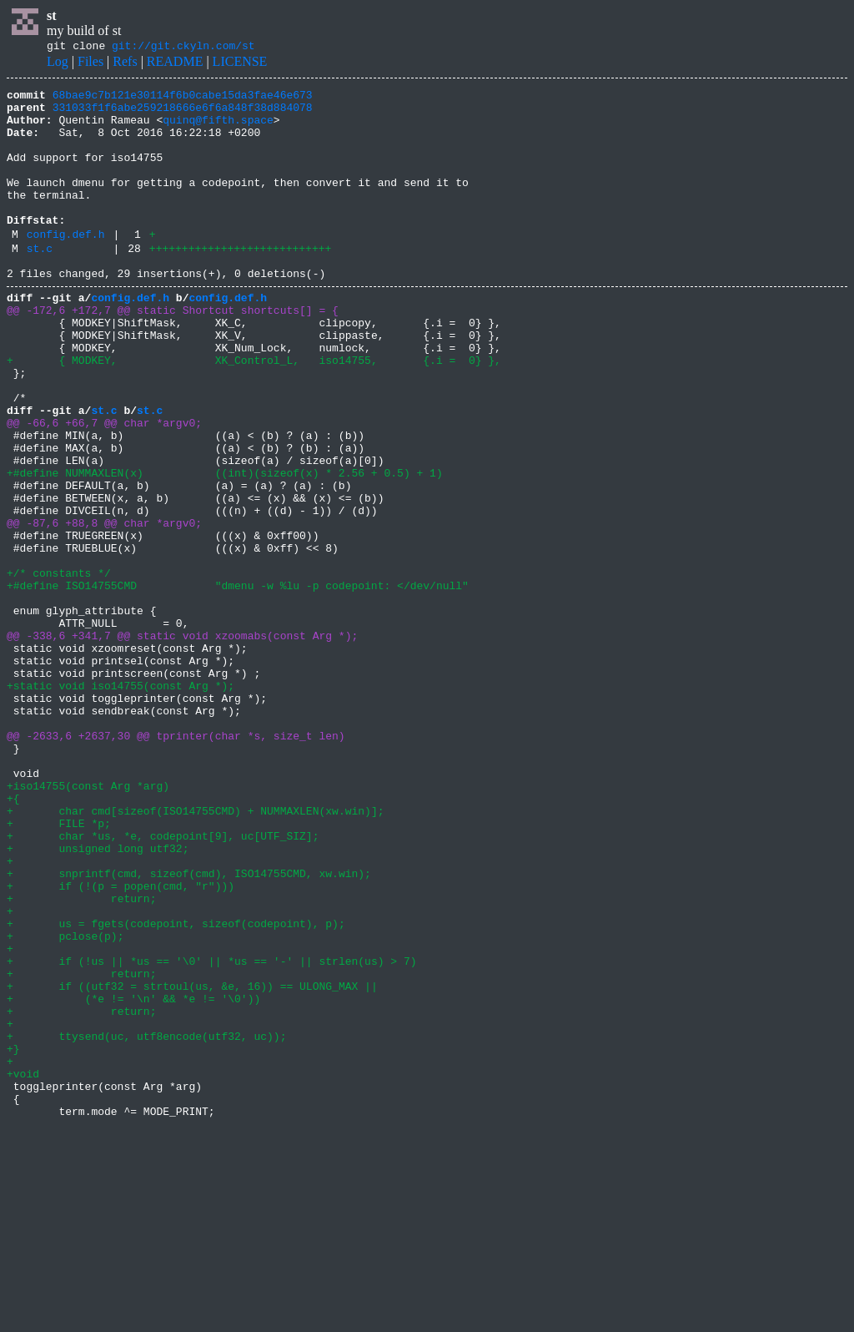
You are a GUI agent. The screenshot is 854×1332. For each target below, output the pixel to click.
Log (57, 64)
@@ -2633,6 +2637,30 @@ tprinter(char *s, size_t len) (176, 862)
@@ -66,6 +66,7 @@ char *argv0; (104, 487)
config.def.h (66, 266)
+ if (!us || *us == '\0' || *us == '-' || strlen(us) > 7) (211, 1133)
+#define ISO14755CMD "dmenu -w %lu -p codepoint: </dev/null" (238, 682)
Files (90, 64)
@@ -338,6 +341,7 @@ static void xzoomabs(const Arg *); (182, 742)
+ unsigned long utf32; (97, 998)
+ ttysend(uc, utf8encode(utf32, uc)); (146, 1223)
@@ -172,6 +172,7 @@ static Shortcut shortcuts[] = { (173, 352)
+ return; (81, 1058)
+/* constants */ (59, 667)
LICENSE (240, 64)
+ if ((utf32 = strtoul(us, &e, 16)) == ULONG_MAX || (192, 1163)
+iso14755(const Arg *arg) (88, 923)
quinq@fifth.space (218, 129)
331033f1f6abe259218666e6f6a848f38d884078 (183, 114)
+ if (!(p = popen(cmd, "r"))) (120, 1043)
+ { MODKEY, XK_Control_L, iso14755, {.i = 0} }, (254, 412)
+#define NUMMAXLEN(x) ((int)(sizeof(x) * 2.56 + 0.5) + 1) (225, 547)
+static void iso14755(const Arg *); (120, 802)
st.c (40, 282)
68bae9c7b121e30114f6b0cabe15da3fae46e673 (183, 99)
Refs (125, 64)
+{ (13, 938)
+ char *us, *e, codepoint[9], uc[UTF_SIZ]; (163, 983)
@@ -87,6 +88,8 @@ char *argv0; (104, 607)
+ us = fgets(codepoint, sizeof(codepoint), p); (176, 1088)
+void (23, 1268)
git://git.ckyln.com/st (183, 47)
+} (13, 1238)
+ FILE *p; (59, 968)
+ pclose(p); (65, 1103)
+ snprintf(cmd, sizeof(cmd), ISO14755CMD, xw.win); (189, 1028)
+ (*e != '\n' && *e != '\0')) (133, 1178)
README (175, 64)
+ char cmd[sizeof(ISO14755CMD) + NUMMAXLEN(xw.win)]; (195, 953)
